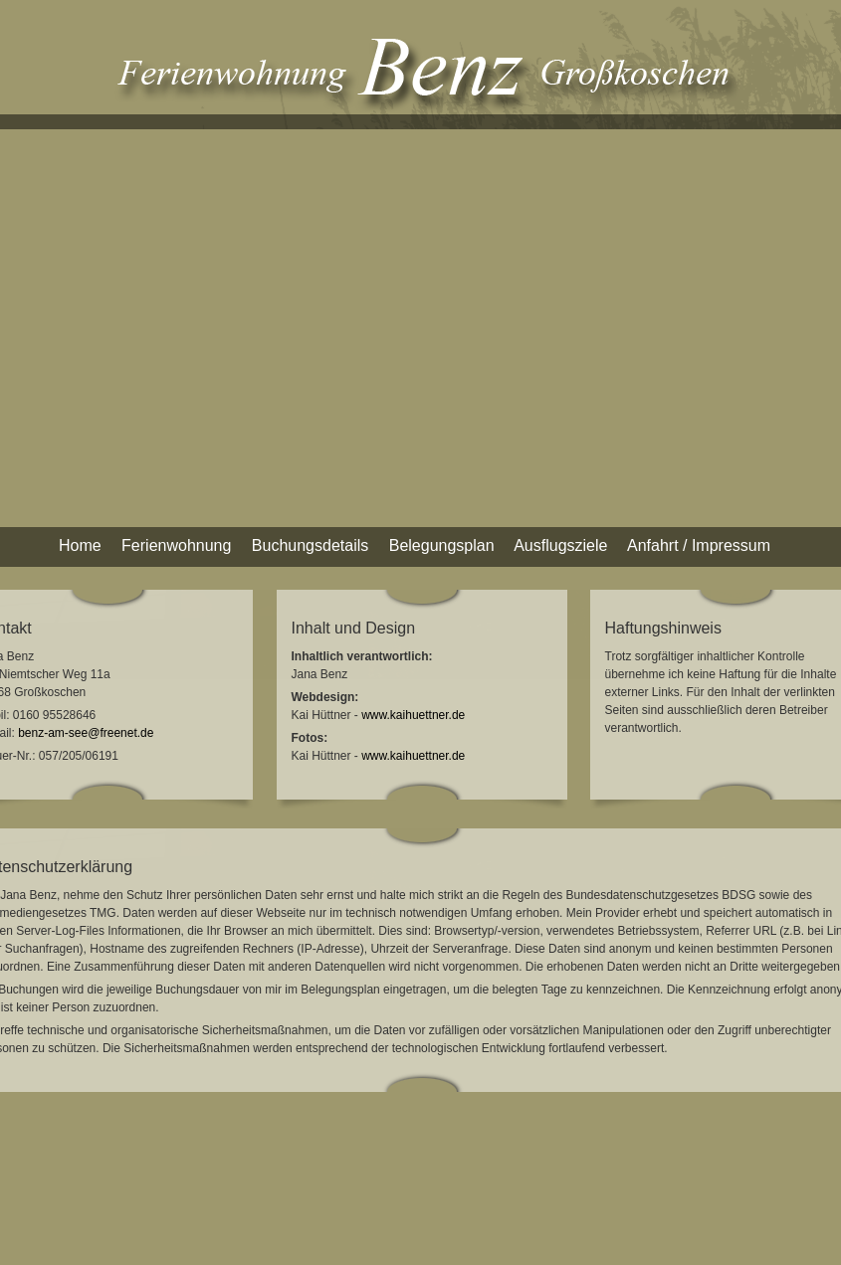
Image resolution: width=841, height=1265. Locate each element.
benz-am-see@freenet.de (85, 733)
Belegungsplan (442, 545)
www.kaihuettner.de (413, 715)
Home (80, 545)
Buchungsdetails (310, 545)
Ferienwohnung (176, 545)
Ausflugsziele (560, 545)
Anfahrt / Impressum (698, 545)
